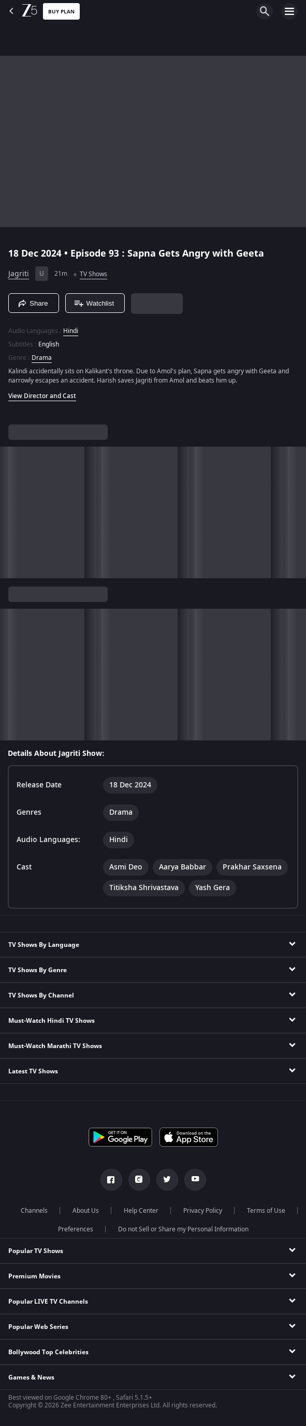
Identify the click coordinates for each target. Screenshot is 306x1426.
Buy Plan (61, 11)
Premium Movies (34, 1276)
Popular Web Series (38, 1327)
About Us (85, 1210)
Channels (34, 1210)
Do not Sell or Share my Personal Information (183, 1229)
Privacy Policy (202, 1210)
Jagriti (18, 273)
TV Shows (93, 274)
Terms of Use (266, 1210)
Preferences (75, 1229)
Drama (42, 357)
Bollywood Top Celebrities (48, 1352)
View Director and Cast (42, 396)
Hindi (70, 331)
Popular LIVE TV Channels (48, 1301)
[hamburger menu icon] (289, 11)
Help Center (141, 1210)
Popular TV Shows (35, 1251)
